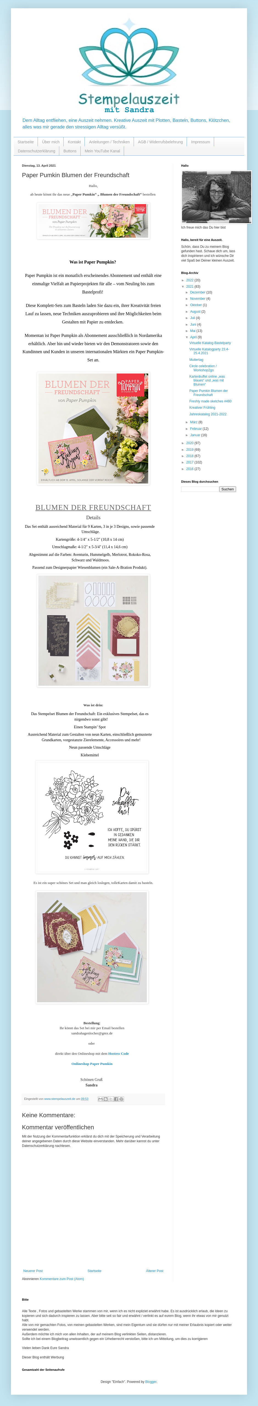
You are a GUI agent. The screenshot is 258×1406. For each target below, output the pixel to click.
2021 (190, 287)
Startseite (26, 142)
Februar (196, 429)
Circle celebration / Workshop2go (203, 368)
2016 (190, 469)
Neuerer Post (33, 1271)
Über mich (51, 142)
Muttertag (196, 360)
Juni (193, 324)
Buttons (69, 151)
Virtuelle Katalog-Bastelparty (210, 343)
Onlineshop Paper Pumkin (91, 1064)
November (198, 299)
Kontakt (74, 142)
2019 (190, 450)
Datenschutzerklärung (36, 151)
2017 (190, 462)
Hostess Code (118, 1053)
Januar (195, 435)
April (194, 337)
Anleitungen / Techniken (109, 142)
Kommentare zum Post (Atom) (62, 1279)
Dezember (198, 292)
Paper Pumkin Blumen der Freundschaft (208, 393)
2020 (190, 443)
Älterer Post (154, 1271)
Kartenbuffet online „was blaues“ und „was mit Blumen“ (207, 380)
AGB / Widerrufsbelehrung (160, 142)
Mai (193, 331)
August (195, 312)
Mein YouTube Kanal (102, 151)
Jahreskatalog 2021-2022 (207, 414)
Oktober (196, 305)
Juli (193, 318)
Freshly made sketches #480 (210, 401)
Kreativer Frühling (202, 408)
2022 (190, 280)
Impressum (200, 142)
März (194, 422)
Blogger (150, 1382)
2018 (190, 456)
